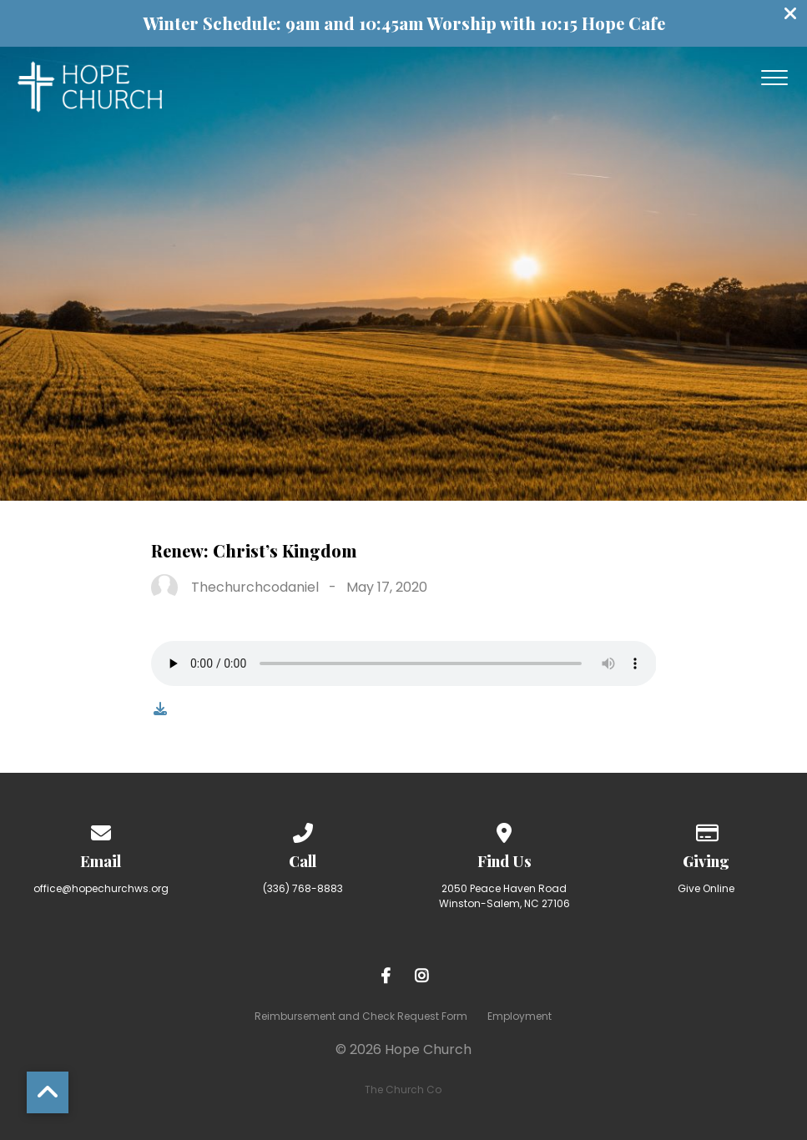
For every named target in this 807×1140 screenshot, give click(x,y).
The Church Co (403, 1089)
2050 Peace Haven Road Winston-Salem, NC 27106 (504, 895)
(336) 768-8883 (303, 888)
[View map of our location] (505, 830)
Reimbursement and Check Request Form (361, 1016)
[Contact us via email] (101, 830)
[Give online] (706, 830)
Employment (519, 1016)
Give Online (706, 888)
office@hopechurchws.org (101, 888)
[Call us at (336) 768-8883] (303, 830)
